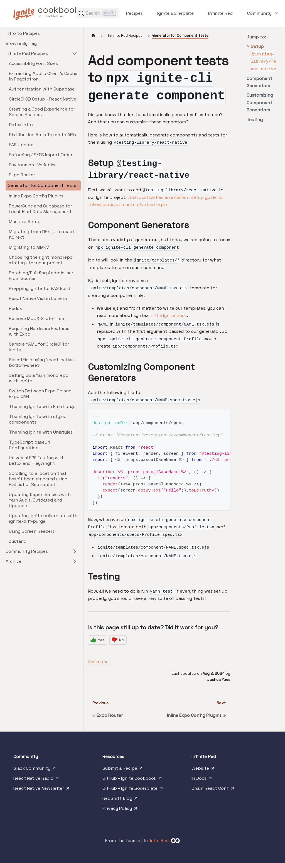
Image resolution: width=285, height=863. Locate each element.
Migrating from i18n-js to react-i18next (42, 234)
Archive (13, 561)
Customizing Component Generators (260, 102)
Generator (97, 661)
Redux (15, 308)
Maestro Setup (25, 221)
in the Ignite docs (168, 315)
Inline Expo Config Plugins (36, 196)
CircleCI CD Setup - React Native (42, 99)
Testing (255, 120)
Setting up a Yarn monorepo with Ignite (38, 378)
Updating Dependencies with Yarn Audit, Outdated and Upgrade (40, 500)
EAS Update (21, 145)
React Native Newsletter (41, 789)
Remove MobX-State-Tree (36, 318)
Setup (262, 57)
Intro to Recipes (23, 33)
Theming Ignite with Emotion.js (42, 406)
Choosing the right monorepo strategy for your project (41, 260)
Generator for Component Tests (42, 185)
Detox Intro (21, 125)
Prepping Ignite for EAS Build (39, 288)
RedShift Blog (120, 799)
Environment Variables (32, 165)
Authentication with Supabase (42, 89)
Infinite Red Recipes (27, 53)
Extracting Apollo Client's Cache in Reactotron (43, 76)
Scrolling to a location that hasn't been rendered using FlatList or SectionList (38, 478)
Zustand (17, 541)
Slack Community (34, 769)
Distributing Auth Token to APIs (42, 135)
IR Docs (202, 779)
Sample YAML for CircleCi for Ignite (39, 347)
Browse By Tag (21, 43)
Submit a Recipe (122, 769)
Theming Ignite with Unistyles (41, 432)
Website (203, 769)
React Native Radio (36, 779)
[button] (259, 13)
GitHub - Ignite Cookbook (132, 779)
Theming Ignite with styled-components (38, 419)
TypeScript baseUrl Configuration (29, 445)
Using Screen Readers (32, 531)
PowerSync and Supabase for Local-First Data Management (40, 208)
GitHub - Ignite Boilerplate (133, 789)
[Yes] (97, 640)
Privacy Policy (120, 809)
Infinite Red (156, 841)
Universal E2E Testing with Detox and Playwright (37, 460)
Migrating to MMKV (29, 247)
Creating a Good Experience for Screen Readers (42, 112)
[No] (118, 640)
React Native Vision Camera (38, 298)
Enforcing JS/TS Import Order (40, 155)
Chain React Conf (213, 789)
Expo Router (22, 175)
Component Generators (259, 82)
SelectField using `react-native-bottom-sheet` (42, 362)
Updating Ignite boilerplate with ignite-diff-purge (43, 518)
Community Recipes (27, 551)
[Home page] (93, 35)
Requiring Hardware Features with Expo (39, 331)
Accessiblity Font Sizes (33, 63)
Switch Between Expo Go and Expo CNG (40, 393)
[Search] (97, 13)
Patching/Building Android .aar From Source (41, 275)
